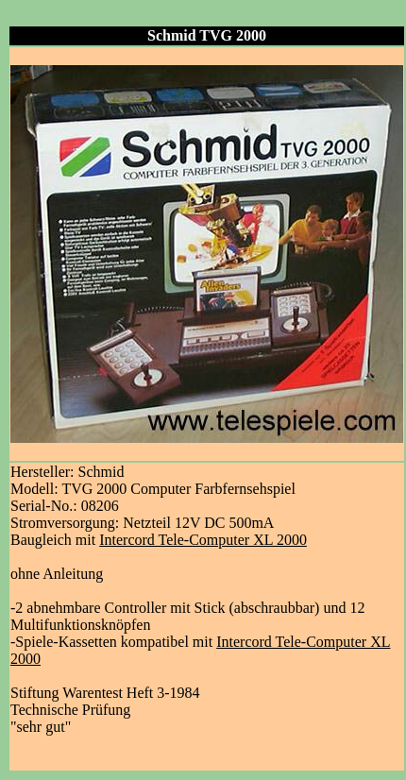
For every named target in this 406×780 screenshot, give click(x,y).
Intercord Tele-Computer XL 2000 (203, 540)
